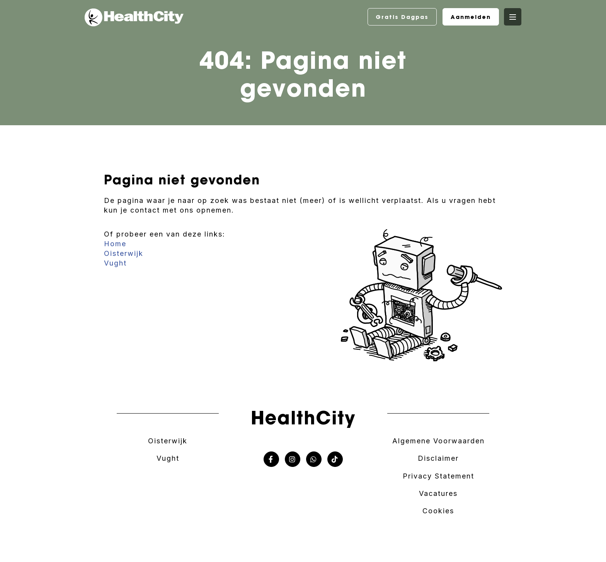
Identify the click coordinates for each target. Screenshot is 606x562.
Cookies (438, 511)
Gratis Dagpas (402, 17)
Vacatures (438, 493)
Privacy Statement (438, 476)
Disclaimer (438, 458)
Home (115, 244)
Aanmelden (471, 17)
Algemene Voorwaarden (438, 441)
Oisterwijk (123, 253)
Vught (115, 263)
